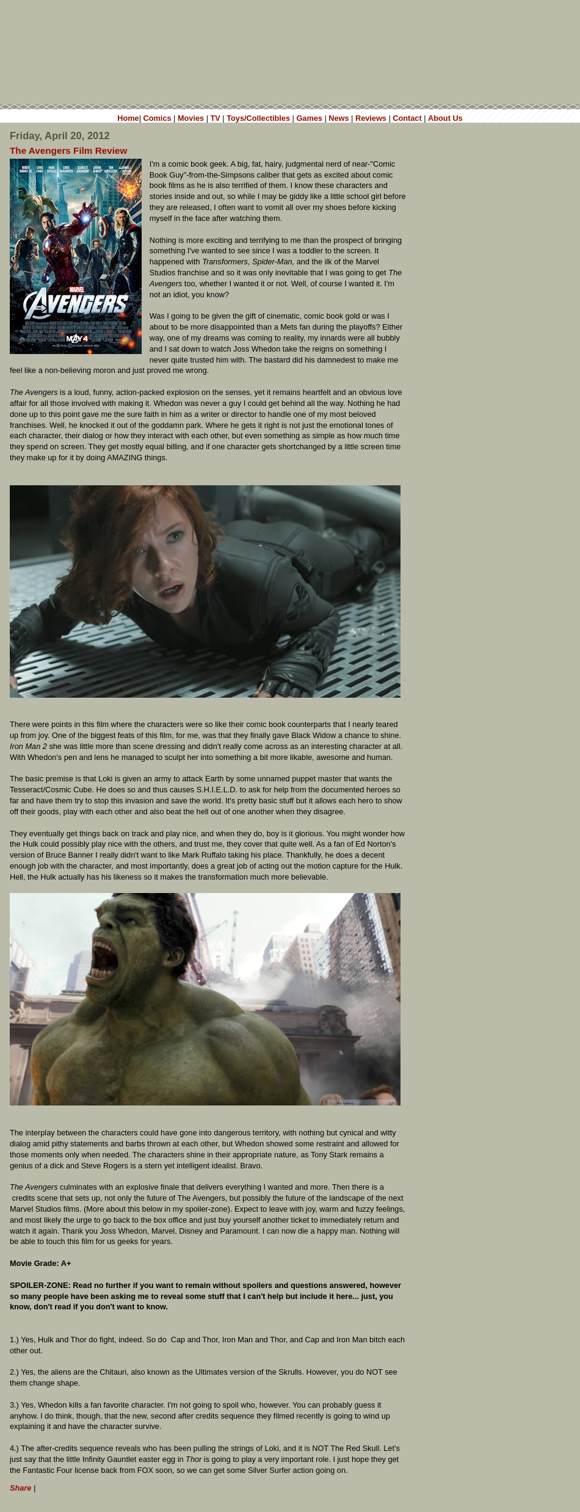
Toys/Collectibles (258, 118)
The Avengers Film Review (68, 150)
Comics (157, 118)
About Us (445, 118)
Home (128, 118)
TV (215, 118)
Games (309, 118)
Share (20, 1487)
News (338, 118)
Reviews (370, 118)
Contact (407, 118)
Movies (191, 118)
